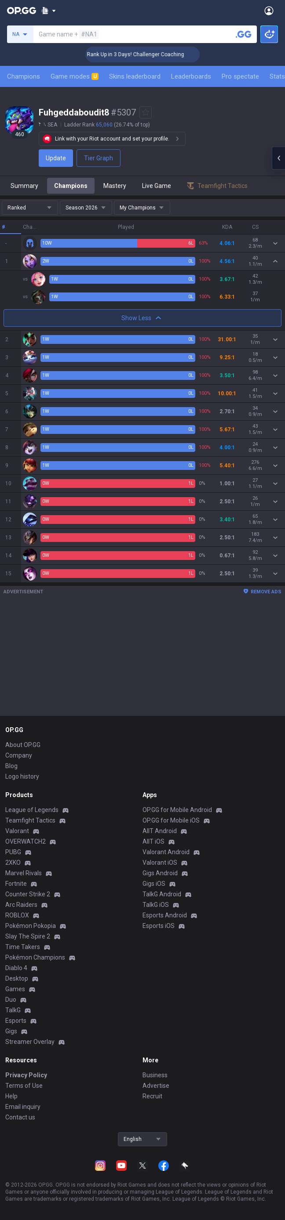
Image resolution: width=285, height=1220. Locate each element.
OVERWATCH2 (25, 841)
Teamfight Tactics (30, 820)
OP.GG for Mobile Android (177, 809)
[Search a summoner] (243, 34)
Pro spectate (240, 76)
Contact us (20, 1117)
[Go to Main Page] (21, 10)
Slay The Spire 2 (27, 936)
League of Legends (31, 809)
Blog (11, 765)
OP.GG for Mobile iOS (171, 820)
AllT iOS (153, 841)
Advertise (155, 1085)
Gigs (11, 1031)
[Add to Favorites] (145, 112)
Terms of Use (24, 1085)
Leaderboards (191, 76)
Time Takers (22, 946)
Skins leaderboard (135, 76)
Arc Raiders (21, 904)
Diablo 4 (16, 967)
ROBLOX (17, 915)
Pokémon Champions (35, 957)
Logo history (22, 776)
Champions (23, 76)
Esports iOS (158, 925)
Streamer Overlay (30, 1041)
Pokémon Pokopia (30, 925)
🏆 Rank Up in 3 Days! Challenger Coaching (148, 54)
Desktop (16, 978)
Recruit (152, 1096)
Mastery (114, 185)
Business (155, 1075)
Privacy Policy (26, 1075)
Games (15, 989)
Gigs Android (160, 873)
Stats (277, 76)
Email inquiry (22, 1106)
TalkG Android (161, 894)
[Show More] (49, 10)
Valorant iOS (159, 862)
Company (18, 755)
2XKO (13, 862)
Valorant (17, 830)
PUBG (13, 851)
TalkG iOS (155, 904)
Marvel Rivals (23, 873)
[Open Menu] (269, 10)
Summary (24, 185)
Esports (15, 1020)
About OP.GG (22, 744)
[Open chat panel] (278, 158)
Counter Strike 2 (27, 894)
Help (11, 1096)
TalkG (13, 1010)
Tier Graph (98, 158)
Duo (10, 999)
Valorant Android (166, 851)
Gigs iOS (153, 883)
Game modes (75, 76)
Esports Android (164, 915)
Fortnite (16, 883)
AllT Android (159, 830)
